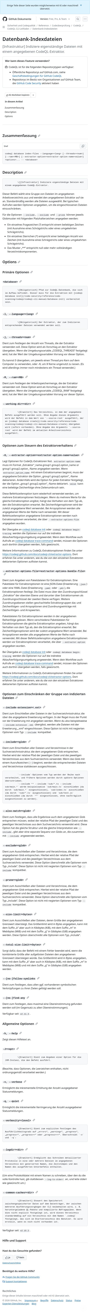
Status (69, 1300)
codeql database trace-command (34, 540)
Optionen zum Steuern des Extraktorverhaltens (39, 445)
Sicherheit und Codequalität (21, 25)
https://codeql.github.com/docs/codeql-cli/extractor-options (36, 554)
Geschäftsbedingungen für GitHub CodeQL (37, 76)
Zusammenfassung (21, 135)
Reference (44, 25)
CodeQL (77, 25)
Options (11, 261)
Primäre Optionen (17, 272)
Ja (7, 1257)
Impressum (30, 1300)
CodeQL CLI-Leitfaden (18, 28)
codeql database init (34, 529)
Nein (20, 1257)
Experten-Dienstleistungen (15, 1303)
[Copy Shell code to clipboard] (83, 146)
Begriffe (44, 1300)
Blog (34, 1303)
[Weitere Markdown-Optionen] (33, 95)
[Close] (81, 5)
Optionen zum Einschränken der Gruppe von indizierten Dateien (43, 696)
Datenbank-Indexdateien (44, 28)
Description (14, 172)
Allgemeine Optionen (20, 1024)
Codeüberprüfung (61, 25)
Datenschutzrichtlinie (11, 1263)
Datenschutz (57, 1300)
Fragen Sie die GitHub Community (21, 1277)
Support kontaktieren (14, 1281)
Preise (78, 1300)
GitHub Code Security (29, 83)
